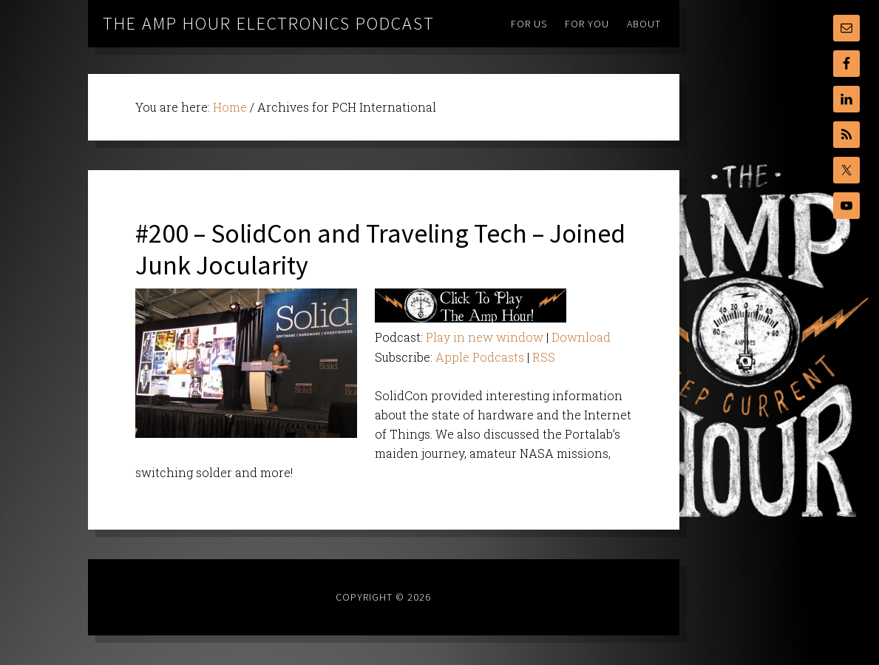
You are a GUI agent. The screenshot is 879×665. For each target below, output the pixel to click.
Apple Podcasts (479, 357)
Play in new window (484, 337)
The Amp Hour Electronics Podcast (269, 23)
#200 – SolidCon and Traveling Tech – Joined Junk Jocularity (380, 249)
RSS (543, 357)
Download (581, 337)
